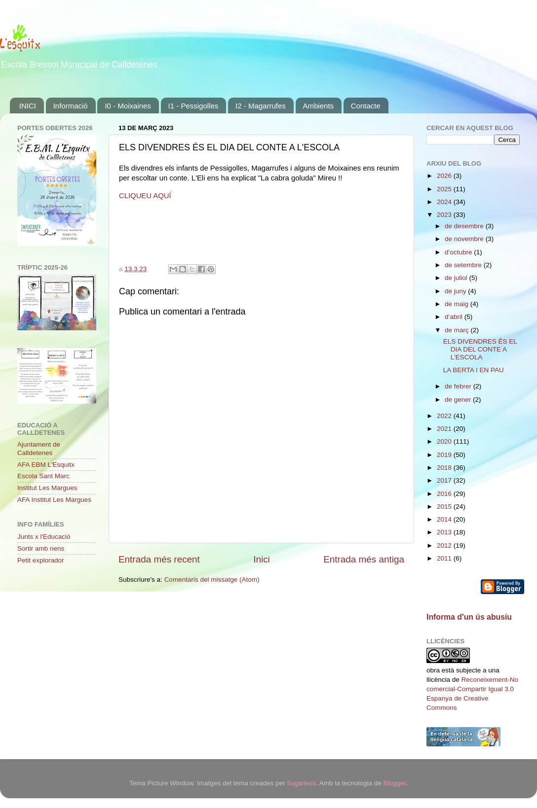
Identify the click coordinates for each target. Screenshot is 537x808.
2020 (445, 441)
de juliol (457, 277)
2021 (445, 428)
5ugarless (301, 783)
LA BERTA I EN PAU (473, 370)
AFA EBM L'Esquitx (46, 464)
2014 (445, 519)
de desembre (465, 226)
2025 (445, 189)
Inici (261, 559)
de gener (459, 399)
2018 (445, 467)
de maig (457, 304)
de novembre (465, 239)
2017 (445, 480)
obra (433, 670)
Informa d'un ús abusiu (469, 617)
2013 (445, 532)
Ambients (318, 106)
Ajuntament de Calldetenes (38, 448)
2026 (445, 175)
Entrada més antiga (363, 559)
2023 (445, 214)
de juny (456, 291)
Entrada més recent (159, 559)
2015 (445, 506)
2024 (445, 202)
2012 (445, 545)
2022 (445, 416)
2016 (445, 493)
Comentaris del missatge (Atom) (212, 579)
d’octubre (459, 252)
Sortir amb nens (40, 548)
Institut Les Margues (47, 488)
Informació (70, 106)
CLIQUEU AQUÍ (145, 196)
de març (458, 330)
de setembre (464, 265)
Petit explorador (40, 560)
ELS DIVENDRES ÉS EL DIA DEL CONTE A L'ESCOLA (480, 349)
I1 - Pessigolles (193, 106)
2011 (445, 558)
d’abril (454, 316)
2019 (445, 454)
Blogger (395, 783)
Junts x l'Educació (44, 536)
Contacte (366, 106)
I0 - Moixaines (128, 106)
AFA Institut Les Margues (54, 499)
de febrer (459, 386)
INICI (27, 106)
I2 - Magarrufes (260, 106)
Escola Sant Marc (43, 476)
